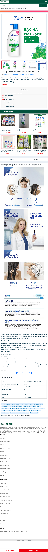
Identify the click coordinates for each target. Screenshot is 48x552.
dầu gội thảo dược (34, 412)
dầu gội (34, 406)
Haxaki (29, 540)
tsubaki (38, 406)
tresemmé (25, 406)
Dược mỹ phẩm (4, 493)
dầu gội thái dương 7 (35, 410)
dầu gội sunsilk (5, 406)
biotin (30, 406)
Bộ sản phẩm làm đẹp (5, 517)
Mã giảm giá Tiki (4, 465)
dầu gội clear (20, 412)
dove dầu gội (4, 408)
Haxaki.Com (24, 540)
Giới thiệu (12, 159)
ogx (39, 408)
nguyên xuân (17, 410)
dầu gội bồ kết (10, 410)
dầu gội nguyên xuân (25, 410)
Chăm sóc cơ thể (4, 490)
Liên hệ (2, 475)
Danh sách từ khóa (5, 462)
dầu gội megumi (15, 408)
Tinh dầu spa (3, 523)
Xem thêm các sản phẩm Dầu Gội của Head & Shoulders (23, 74)
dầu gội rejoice (13, 412)
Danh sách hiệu (4, 455)
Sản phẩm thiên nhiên (5, 496)
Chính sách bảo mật (5, 441)
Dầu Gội (24, 8)
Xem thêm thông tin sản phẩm (24, 372)
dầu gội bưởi (12, 406)
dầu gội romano (5, 412)
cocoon (3, 404)
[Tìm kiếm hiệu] (20, 5)
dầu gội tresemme (24, 408)
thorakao (8, 404)
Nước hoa (2, 520)
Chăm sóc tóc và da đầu (9, 8)
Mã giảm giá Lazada (5, 468)
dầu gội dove (19, 406)
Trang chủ (2, 8)
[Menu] (46, 2)
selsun (42, 408)
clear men (26, 412)
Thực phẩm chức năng (6, 507)
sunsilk (31, 408)
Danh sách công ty (5, 458)
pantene (35, 408)
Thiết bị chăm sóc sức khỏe (7, 510)
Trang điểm (3, 483)
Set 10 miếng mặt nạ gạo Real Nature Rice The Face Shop (17, 415)
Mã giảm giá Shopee (5, 472)
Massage (25, 358)
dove (10, 408)
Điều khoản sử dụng (5, 445)
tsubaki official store (15, 404)
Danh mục (2, 451)
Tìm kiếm (43, 5)
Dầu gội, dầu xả (19, 8)
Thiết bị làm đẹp (4, 513)
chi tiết (36, 159)
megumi (3, 410)
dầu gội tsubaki (25, 404)
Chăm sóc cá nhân (5, 503)
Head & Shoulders (7, 74)
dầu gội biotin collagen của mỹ (36, 404)
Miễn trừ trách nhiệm (5, 448)
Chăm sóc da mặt (4, 486)
